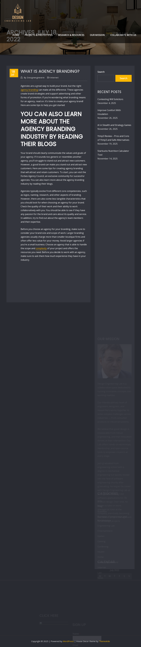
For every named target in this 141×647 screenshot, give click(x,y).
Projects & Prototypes (38, 35)
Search (101, 71)
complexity (41, 248)
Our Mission (97, 35)
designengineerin (34, 77)
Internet (54, 77)
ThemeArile (104, 641)
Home (15, 35)
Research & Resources (71, 35)
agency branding (29, 89)
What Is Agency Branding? (50, 71)
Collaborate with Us (123, 35)
